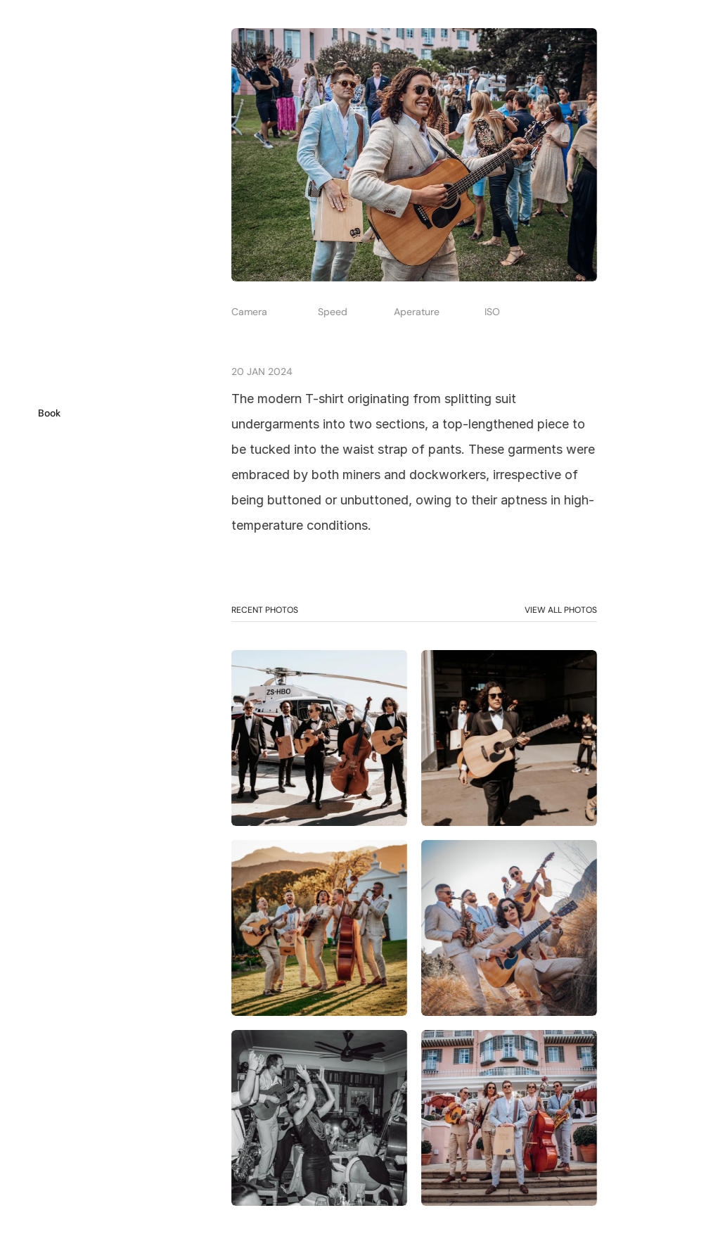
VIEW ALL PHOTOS (560, 610)
